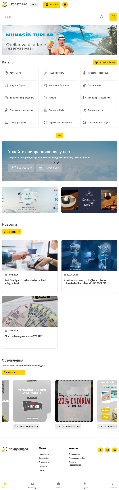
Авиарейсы (44, 458)
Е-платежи (44, 462)
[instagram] (107, 450)
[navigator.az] (15, 449)
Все (59, 136)
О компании (74, 454)
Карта (41, 470)
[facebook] (100, 450)
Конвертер (44, 454)
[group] (32, 405)
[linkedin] (114, 450)
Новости (43, 466)
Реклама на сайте (77, 458)
